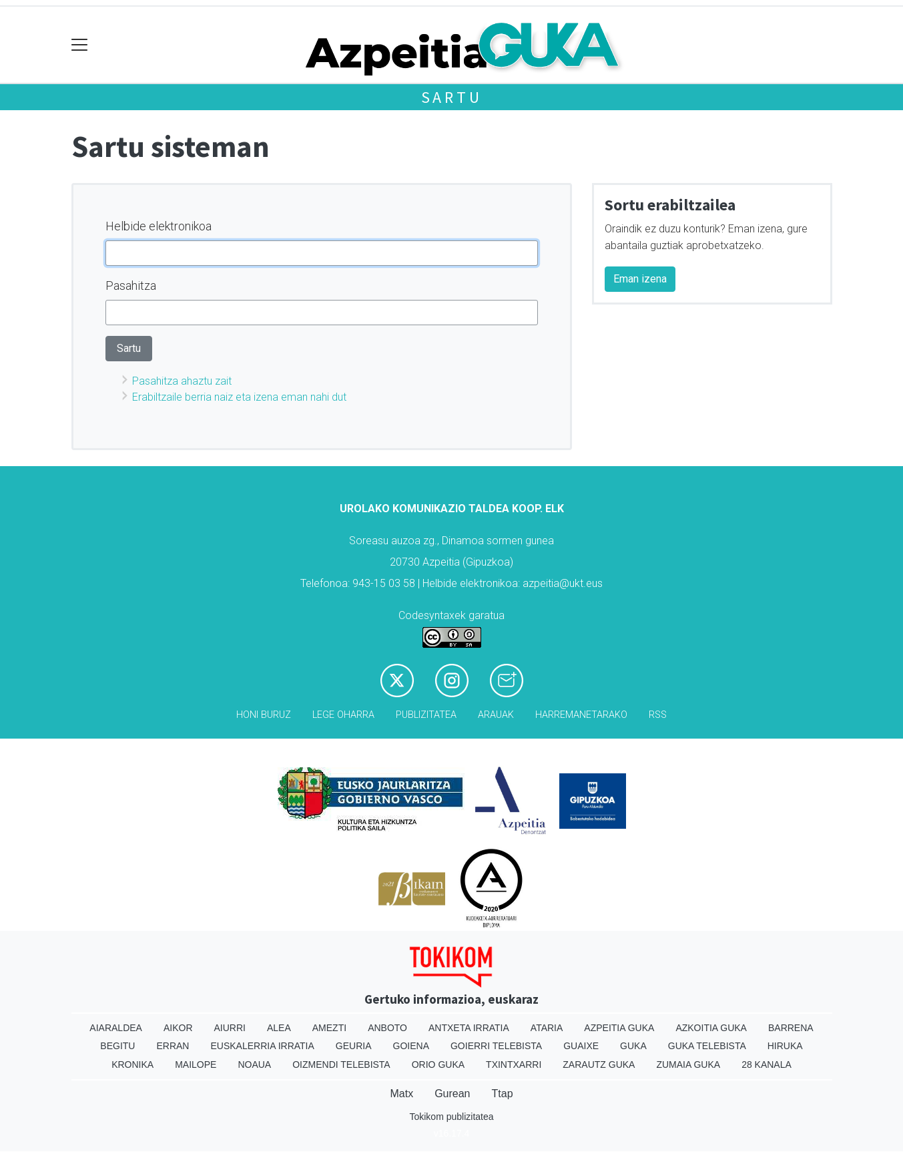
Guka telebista (707, 1045)
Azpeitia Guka (619, 1027)
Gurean (452, 1093)
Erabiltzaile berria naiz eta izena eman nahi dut (239, 397)
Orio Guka (438, 1064)
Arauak (496, 715)
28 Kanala (766, 1064)
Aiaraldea (115, 1027)
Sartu (452, 97)
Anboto (387, 1027)
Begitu (117, 1045)
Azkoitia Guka (711, 1027)
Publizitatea (426, 715)
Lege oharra (343, 715)
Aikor (178, 1027)
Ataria (547, 1027)
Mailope (195, 1064)
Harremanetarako (581, 715)
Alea (279, 1027)
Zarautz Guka (599, 1064)
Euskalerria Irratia (262, 1045)
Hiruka (785, 1045)
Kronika (132, 1064)
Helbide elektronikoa (158, 226)
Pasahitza (130, 285)
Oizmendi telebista (341, 1064)
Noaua (254, 1064)
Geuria (354, 1045)
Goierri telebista (496, 1045)
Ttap (502, 1093)
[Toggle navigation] (79, 45)
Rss (658, 715)
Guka (633, 1045)
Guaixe (581, 1045)
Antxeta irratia (468, 1027)
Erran (172, 1045)
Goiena (411, 1045)
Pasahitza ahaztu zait (182, 381)
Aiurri (230, 1027)
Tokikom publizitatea (451, 1116)
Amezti (329, 1027)
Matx (401, 1093)
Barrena (791, 1027)
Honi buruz (263, 715)
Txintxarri (513, 1064)
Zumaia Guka (688, 1064)
